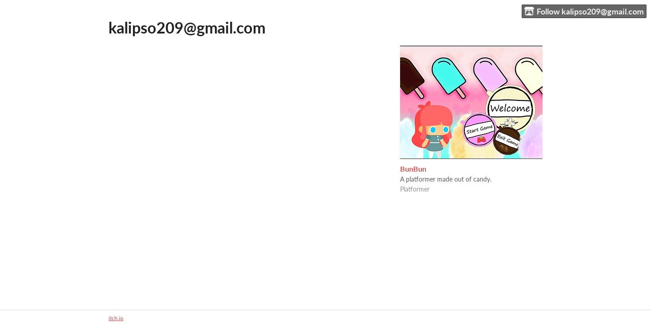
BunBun (413, 168)
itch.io (115, 318)
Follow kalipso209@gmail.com (584, 11)
